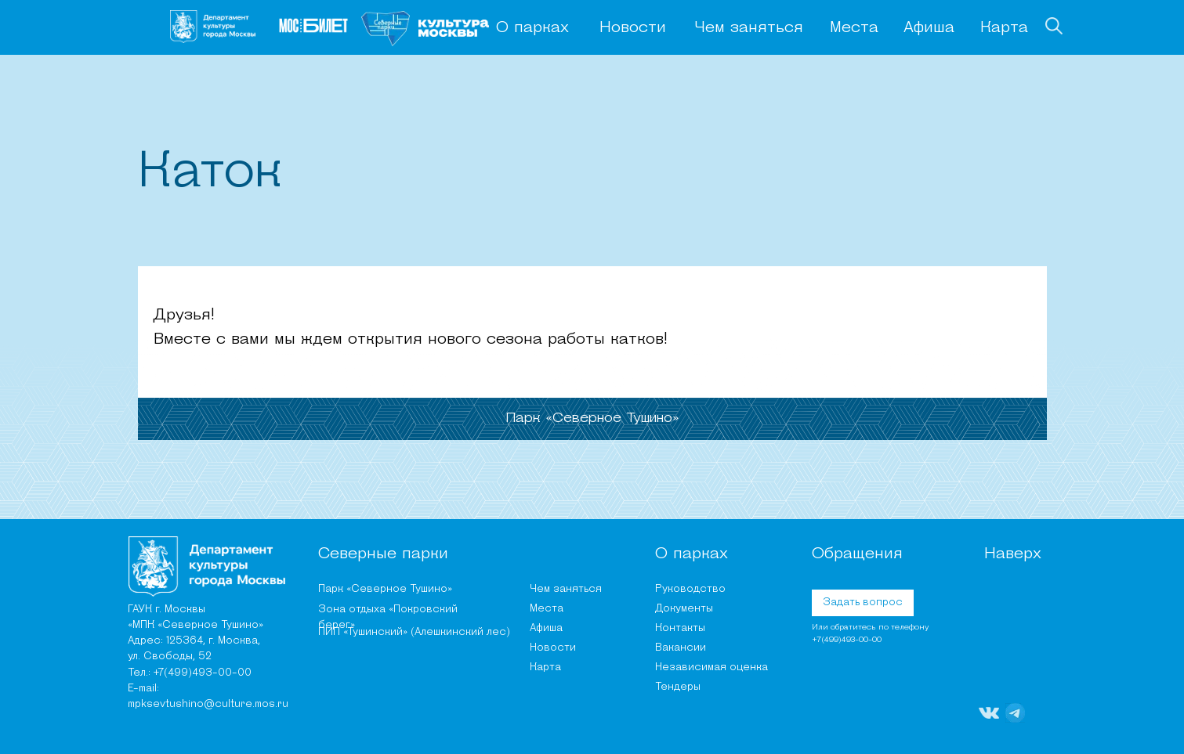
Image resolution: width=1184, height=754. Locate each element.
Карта (1004, 28)
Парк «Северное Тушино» (385, 589)
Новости (632, 28)
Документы (684, 609)
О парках (532, 28)
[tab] (592, 419)
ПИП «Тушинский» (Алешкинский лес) (414, 632)
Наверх (1012, 554)
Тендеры (678, 687)
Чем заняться (748, 28)
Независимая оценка (711, 667)
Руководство (690, 589)
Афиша (928, 28)
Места (854, 28)
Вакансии (680, 648)
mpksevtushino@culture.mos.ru (208, 704)
